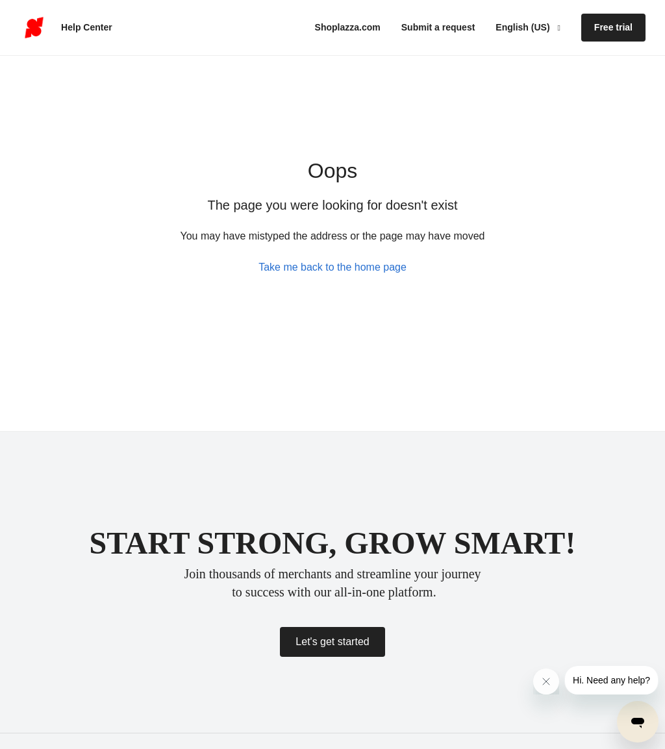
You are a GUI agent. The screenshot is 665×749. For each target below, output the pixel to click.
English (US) (524, 27)
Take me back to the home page (332, 267)
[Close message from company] (546, 681)
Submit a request (438, 27)
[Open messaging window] (638, 722)
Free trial (613, 27)
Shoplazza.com (348, 27)
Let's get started (332, 641)
